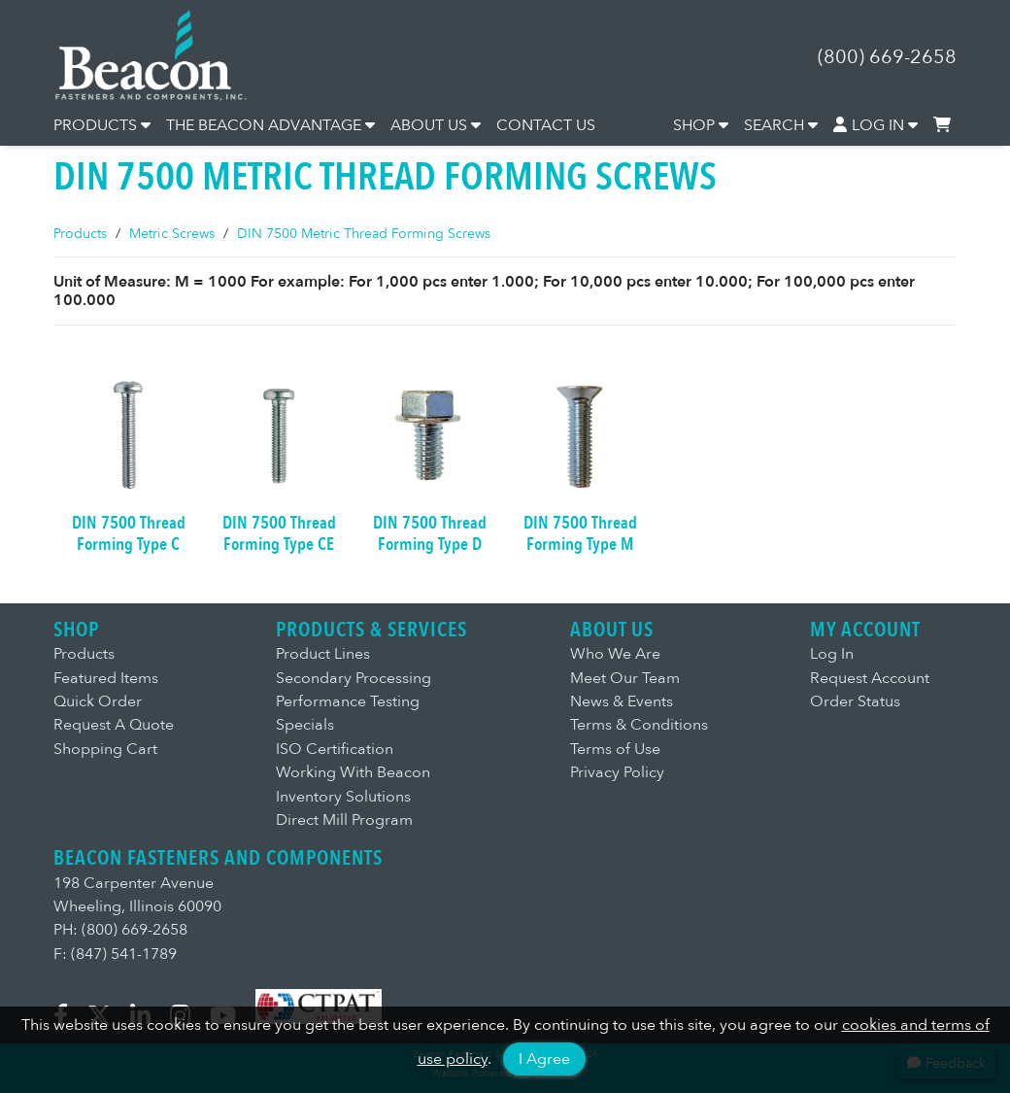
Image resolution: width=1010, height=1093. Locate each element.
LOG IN (876, 125)
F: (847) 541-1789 (115, 954)
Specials (305, 724)
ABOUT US (435, 125)
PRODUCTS (102, 125)
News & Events (621, 701)
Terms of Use (615, 749)
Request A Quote (113, 724)
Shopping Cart (105, 749)
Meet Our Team (625, 678)
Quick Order (97, 701)
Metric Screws (172, 233)
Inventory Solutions (343, 796)
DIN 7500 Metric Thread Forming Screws (363, 233)
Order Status (855, 701)
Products (80, 233)
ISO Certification (334, 749)
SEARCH (781, 125)
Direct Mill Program (344, 820)
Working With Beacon (353, 772)
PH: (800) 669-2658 (120, 929)
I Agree (544, 1059)
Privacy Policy (617, 772)
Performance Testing (348, 701)
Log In (832, 654)
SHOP (700, 125)
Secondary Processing (353, 678)
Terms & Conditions (639, 724)
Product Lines (323, 654)
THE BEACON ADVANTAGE (270, 125)
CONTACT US (545, 125)
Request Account (869, 678)
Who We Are (615, 654)
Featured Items (105, 678)
